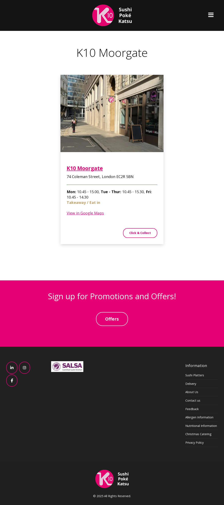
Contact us (192, 400)
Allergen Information (199, 417)
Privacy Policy (194, 442)
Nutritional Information (201, 426)
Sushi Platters (194, 375)
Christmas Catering (198, 434)
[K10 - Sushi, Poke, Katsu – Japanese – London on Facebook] (11, 380)
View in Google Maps (85, 214)
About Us (191, 392)
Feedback (192, 409)
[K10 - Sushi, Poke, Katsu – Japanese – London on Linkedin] (11, 368)
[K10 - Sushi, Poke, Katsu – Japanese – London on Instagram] (24, 368)
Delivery (190, 384)
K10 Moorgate (85, 169)
